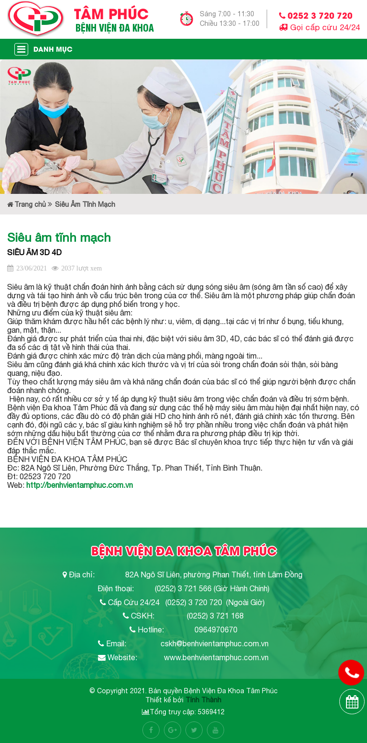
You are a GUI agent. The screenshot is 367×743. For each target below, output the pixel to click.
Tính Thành (203, 700)
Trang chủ (26, 204)
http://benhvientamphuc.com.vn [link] (79, 485)
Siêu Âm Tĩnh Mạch (85, 204)
